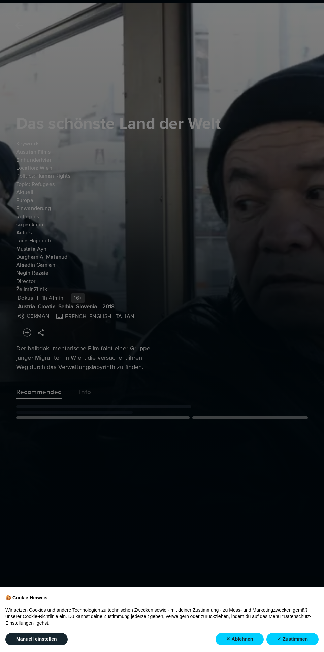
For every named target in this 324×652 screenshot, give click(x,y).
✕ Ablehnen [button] (239, 639)
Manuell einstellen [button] (36, 639)
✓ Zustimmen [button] (292, 639)
